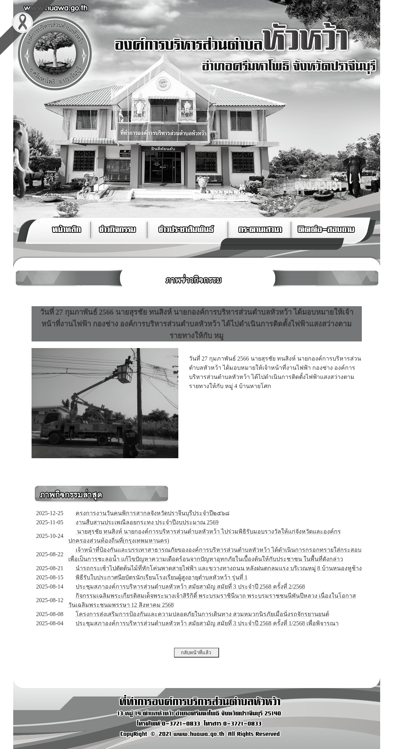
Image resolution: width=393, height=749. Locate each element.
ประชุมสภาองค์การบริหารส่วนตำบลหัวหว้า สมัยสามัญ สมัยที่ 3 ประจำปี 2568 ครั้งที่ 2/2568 (190, 586)
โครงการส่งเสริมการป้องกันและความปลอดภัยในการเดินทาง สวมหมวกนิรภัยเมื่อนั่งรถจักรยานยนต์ (202, 614)
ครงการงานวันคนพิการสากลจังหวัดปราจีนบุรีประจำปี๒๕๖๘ (152, 513)
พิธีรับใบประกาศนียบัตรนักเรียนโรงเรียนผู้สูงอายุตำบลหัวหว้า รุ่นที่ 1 (162, 577)
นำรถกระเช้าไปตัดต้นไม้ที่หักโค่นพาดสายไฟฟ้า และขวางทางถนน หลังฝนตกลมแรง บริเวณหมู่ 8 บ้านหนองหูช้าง (219, 568)
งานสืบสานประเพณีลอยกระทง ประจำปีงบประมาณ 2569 (147, 522)
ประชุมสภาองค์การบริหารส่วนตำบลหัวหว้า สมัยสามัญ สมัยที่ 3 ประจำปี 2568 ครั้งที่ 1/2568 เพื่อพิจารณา (207, 623)
